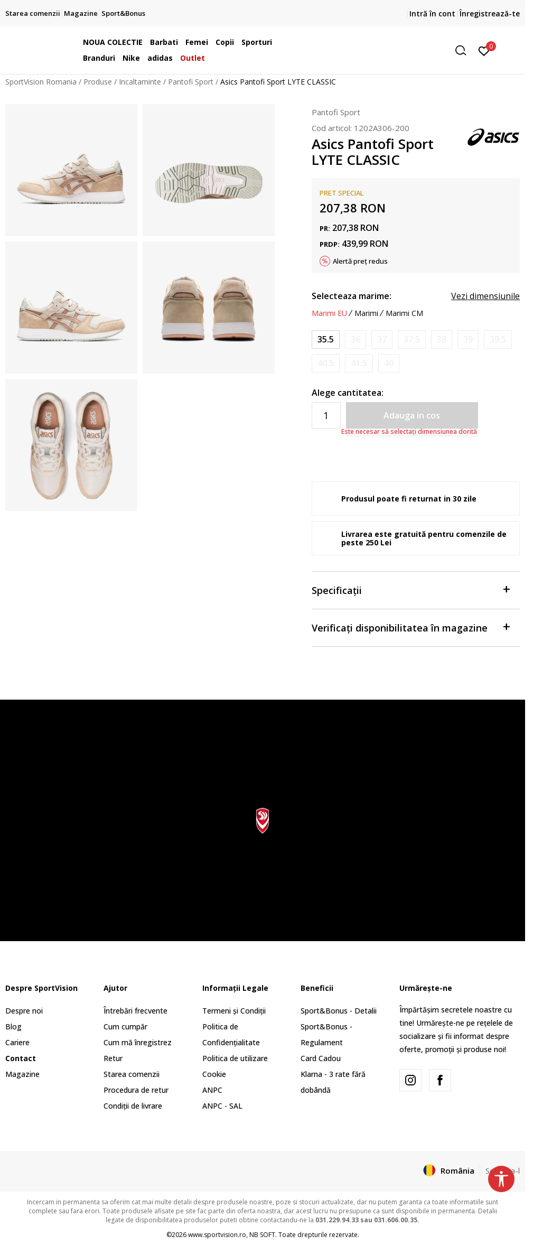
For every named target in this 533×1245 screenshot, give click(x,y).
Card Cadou (321, 1058)
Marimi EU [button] (329, 313)
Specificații (410, 589)
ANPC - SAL (222, 1106)
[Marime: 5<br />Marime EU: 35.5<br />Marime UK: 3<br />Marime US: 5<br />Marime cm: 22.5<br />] (326, 339)
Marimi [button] (366, 313)
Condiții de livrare (133, 1106)
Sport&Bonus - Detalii (339, 1011)
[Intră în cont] (484, 50)
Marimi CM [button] (404, 313)
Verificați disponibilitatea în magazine (410, 627)
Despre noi (24, 1011)
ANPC (212, 1090)
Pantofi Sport (190, 82)
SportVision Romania (41, 82)
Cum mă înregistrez (138, 1042)
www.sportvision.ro (217, 1234)
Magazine (22, 1074)
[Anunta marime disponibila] (355, 339)
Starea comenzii (132, 1074)
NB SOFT (262, 1234)
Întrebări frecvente (135, 1011)
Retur (113, 1058)
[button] (390, 50)
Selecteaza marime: (351, 296)
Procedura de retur (136, 1090)
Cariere (17, 1042)
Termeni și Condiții (234, 1011)
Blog (13, 1026)
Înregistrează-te (490, 13)
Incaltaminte (140, 82)
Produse (97, 82)
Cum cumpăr (125, 1026)
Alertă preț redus (360, 261)
